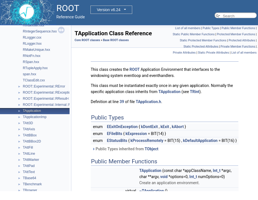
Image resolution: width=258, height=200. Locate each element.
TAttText (29, 172)
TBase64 (29, 178)
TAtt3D (28, 123)
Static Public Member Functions (194, 34)
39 (122, 101)
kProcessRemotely (147, 140)
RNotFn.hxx (31, 56)
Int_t (217, 170)
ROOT (134, 69)
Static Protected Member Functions (203, 40)
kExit (165, 126)
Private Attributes (184, 52)
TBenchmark (32, 184)
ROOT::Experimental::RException (47, 92)
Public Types (211, 28)
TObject (151, 149)
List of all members (187, 28)
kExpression (136, 133)
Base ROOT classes (116, 40)
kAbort (178, 126)
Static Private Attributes (213, 52)
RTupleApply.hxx (35, 68)
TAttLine (29, 154)
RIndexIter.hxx (33, 25)
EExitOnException (122, 126)
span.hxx (29, 74)
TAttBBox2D (32, 141)
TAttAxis (29, 129)
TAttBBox (30, 135)
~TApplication (151, 191)
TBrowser (30, 190)
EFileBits (114, 133)
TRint (194, 91)
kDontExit (149, 126)
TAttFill (28, 147)
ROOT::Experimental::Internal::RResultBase (55, 105)
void (164, 176)
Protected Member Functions (236, 34)
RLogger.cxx (32, 37)
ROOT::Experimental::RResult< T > (49, 99)
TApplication (32, 111)
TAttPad (29, 166)
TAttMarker (31, 160)
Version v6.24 (109, 10)
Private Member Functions (237, 46)
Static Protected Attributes (200, 46)
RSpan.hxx (31, 62)
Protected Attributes (241, 40)
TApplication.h (148, 101)
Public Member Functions (238, 28)
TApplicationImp (34, 117)
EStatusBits (117, 140)
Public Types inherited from (125, 149)
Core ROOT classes (87, 40)
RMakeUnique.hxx (36, 50)
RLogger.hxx (32, 44)
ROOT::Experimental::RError (44, 86)
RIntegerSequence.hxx (40, 31)
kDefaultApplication (200, 140)
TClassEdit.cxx (34, 80)
